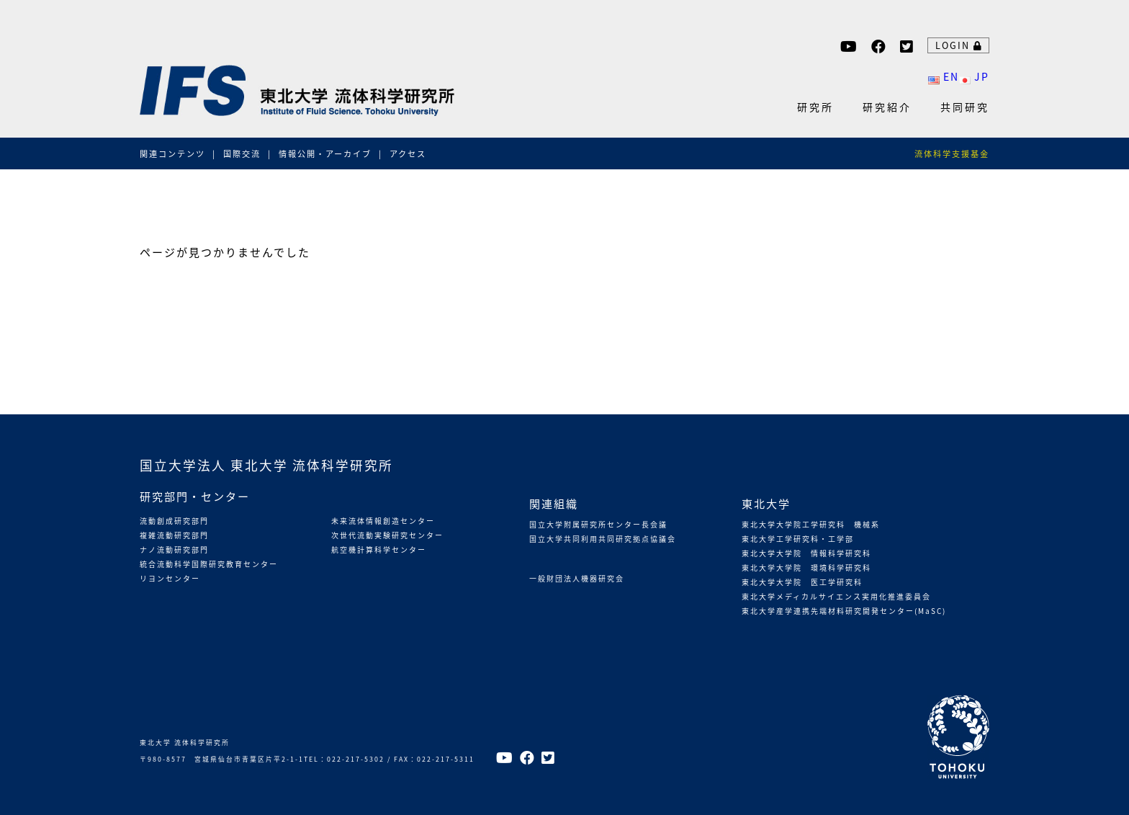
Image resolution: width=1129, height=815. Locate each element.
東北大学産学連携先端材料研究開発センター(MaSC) (844, 610)
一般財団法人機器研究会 (576, 578)
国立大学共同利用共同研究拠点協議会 (602, 538)
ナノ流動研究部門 (174, 549)
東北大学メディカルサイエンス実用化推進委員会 (836, 596)
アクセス (408, 154)
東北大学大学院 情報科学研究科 (806, 553)
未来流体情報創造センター (383, 520)
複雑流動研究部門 (174, 535)
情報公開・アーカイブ (325, 154)
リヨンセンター (170, 578)
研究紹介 (887, 106)
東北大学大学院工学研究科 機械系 (811, 524)
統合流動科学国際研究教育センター (209, 563)
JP (974, 76)
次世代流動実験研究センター (387, 535)
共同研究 (964, 106)
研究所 (815, 106)
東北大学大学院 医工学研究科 (802, 581)
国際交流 (242, 154)
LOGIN (959, 45)
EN (943, 76)
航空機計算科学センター (378, 549)
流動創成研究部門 (174, 520)
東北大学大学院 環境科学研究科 (806, 567)
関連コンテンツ (172, 154)
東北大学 (766, 503)
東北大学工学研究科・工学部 (798, 538)
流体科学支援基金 (951, 154)
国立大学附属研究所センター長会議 (598, 524)
